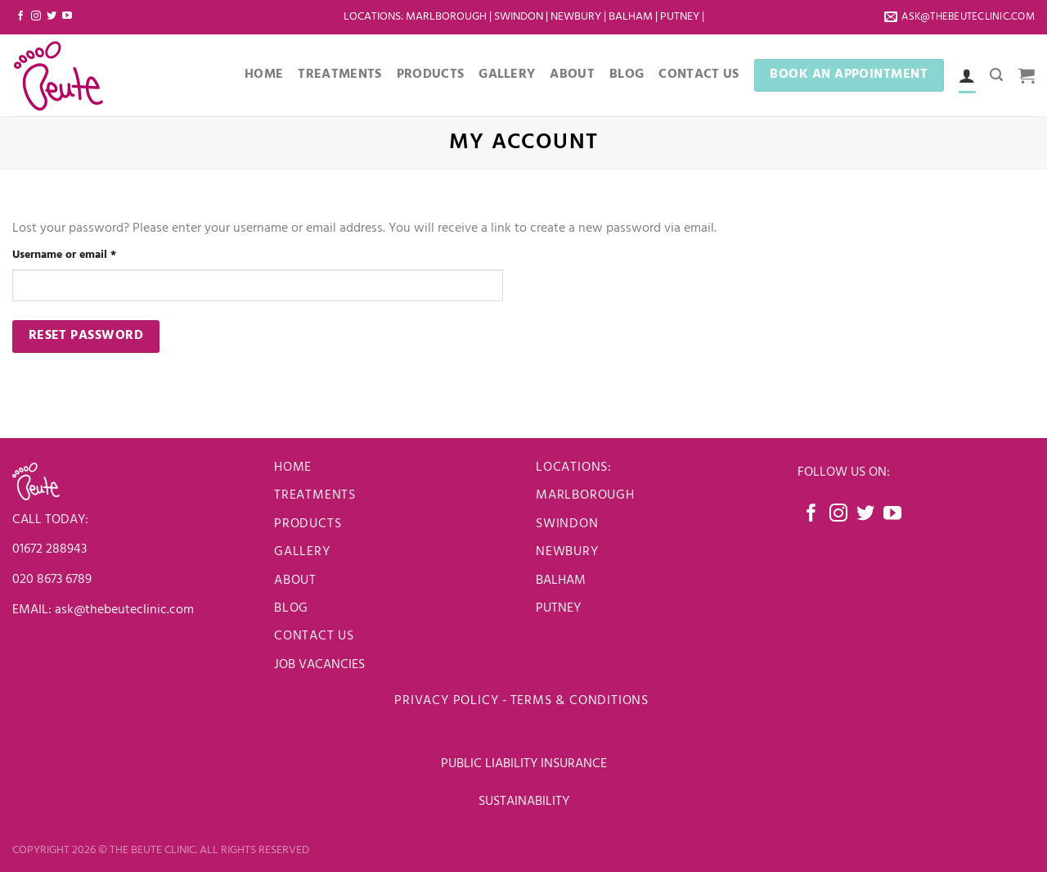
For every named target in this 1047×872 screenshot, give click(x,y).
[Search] (996, 75)
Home (264, 74)
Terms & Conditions (581, 701)
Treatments (339, 74)
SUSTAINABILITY (524, 801)
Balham (632, 16)
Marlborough (446, 16)
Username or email (87, 255)
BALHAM (561, 580)
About (572, 74)
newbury (567, 552)
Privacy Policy (446, 701)
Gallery (507, 74)
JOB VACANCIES (321, 664)
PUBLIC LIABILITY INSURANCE (524, 764)
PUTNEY (558, 608)
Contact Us (698, 74)
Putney (681, 16)
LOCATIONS (372, 16)
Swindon (520, 16)
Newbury (577, 16)
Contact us (314, 636)
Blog (626, 74)
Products (431, 74)
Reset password (86, 336)
